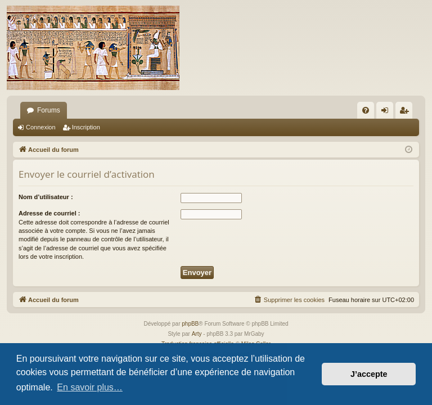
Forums (48, 110)
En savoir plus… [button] (90, 387)
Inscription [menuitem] (406, 112)
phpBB (190, 324)
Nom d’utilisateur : (46, 197)
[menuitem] (365, 110)
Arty (197, 334)
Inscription (86, 127)
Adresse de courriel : (49, 213)
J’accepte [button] (369, 374)
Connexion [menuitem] (387, 112)
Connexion (41, 127)
